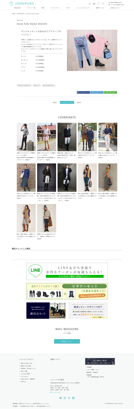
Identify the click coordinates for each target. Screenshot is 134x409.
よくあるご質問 (25, 374)
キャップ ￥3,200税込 (32, 63)
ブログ (68, 8)
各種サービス (100, 8)
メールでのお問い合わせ (116, 4)
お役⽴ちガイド (115, 8)
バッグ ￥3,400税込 (32, 71)
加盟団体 (100, 376)
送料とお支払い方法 (26, 363)
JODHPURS (108, 403)
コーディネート (55, 8)
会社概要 (15, 406)
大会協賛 (89, 367)
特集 (43, 8)
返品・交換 (24, 371)
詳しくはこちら (55, 392)
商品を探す (17, 8)
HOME (13, 13)
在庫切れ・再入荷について (28, 369)
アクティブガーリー (25, 85)
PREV (54, 102)
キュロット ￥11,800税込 (32, 60)
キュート (37, 85)
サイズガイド (24, 376)
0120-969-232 (115, 2)
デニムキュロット (49, 85)
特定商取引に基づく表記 (28, 406)
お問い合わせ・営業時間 (28, 379)
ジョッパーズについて (83, 8)
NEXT (80, 102)
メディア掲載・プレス (93, 370)
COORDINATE (20, 13)
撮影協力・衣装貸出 (92, 372)
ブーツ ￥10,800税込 (32, 67)
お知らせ (23, 382)
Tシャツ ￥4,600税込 (32, 56)
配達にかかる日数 (26, 366)
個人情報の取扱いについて (45, 406)
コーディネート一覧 (67, 102)
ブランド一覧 (31, 8)
